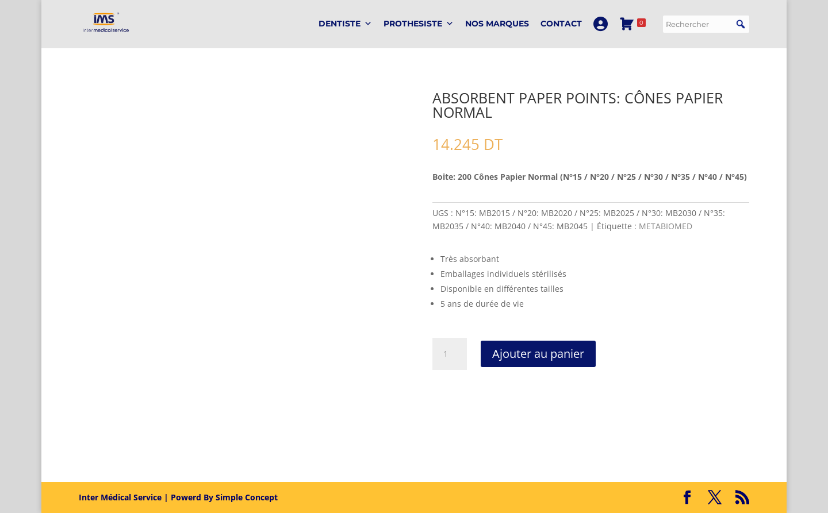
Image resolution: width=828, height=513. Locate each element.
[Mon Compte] (601, 24)
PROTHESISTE (419, 24)
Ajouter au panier (538, 353)
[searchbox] (706, 24)
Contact (561, 23)
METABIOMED (665, 226)
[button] (740, 24)
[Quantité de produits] (449, 354)
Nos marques (497, 23)
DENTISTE (345, 24)
